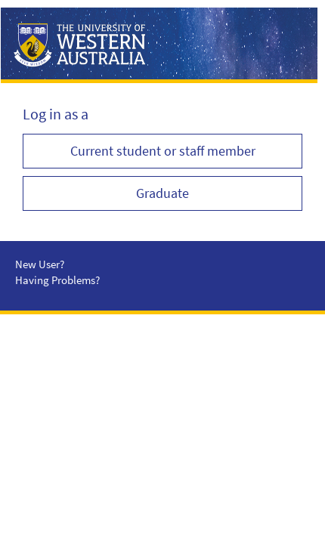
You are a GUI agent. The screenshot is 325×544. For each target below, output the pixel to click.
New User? (39, 264)
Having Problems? (57, 280)
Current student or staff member (162, 150)
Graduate (162, 193)
